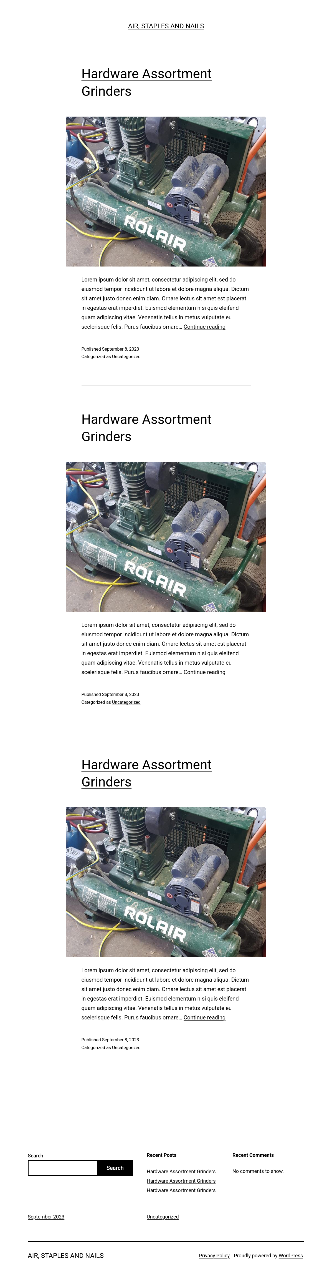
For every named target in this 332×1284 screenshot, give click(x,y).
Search (35, 1156)
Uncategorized (126, 356)
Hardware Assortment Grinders (181, 1171)
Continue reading (204, 326)
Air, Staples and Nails (166, 26)
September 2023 (46, 1217)
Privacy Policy (214, 1255)
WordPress (291, 1255)
